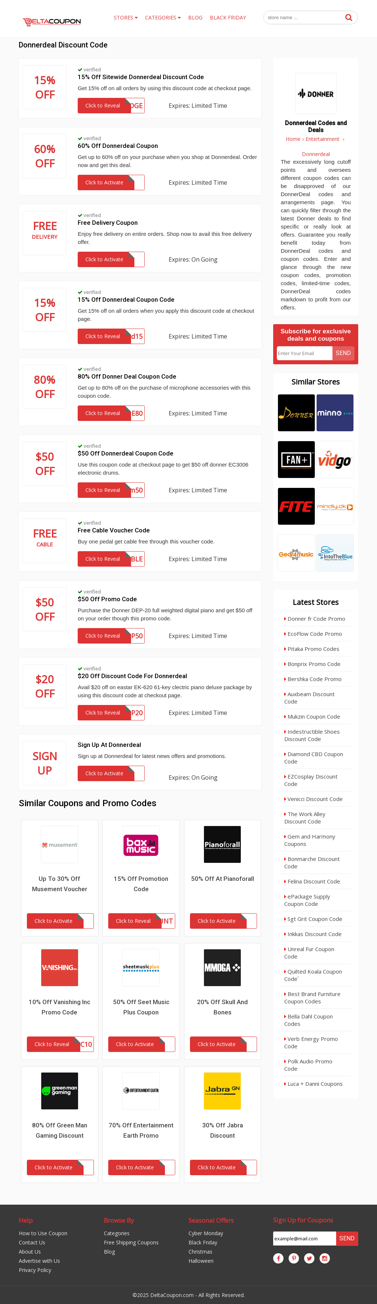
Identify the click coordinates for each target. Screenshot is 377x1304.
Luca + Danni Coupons (313, 1083)
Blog (109, 1251)
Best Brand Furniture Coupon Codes (312, 997)
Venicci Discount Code (313, 798)
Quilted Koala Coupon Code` (313, 975)
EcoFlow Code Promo (313, 633)
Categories (117, 1233)
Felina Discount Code (312, 881)
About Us (30, 1251)
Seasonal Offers (211, 1220)
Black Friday (202, 1242)
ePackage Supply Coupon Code (307, 900)
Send (343, 353)
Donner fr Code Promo (314, 618)
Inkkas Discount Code (313, 934)
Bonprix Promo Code (312, 663)
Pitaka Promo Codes (311, 648)
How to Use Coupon (43, 1233)
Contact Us (32, 1242)
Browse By (119, 1220)
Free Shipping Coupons (131, 1242)
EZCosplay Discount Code (311, 780)
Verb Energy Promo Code (311, 1042)
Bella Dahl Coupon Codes (308, 1020)
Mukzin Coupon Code (312, 716)
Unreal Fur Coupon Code (309, 952)
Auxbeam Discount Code (309, 697)
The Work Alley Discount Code (304, 817)
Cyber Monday (205, 1233)
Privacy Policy (35, 1269)
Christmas (200, 1251)
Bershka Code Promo (313, 679)
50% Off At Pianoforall (222, 878)
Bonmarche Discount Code (312, 862)
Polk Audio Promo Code (308, 1064)
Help (26, 1220)
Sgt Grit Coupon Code (313, 918)
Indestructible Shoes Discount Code (312, 735)
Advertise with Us (39, 1260)
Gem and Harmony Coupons (309, 840)
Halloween (201, 1260)
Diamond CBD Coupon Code (313, 757)
